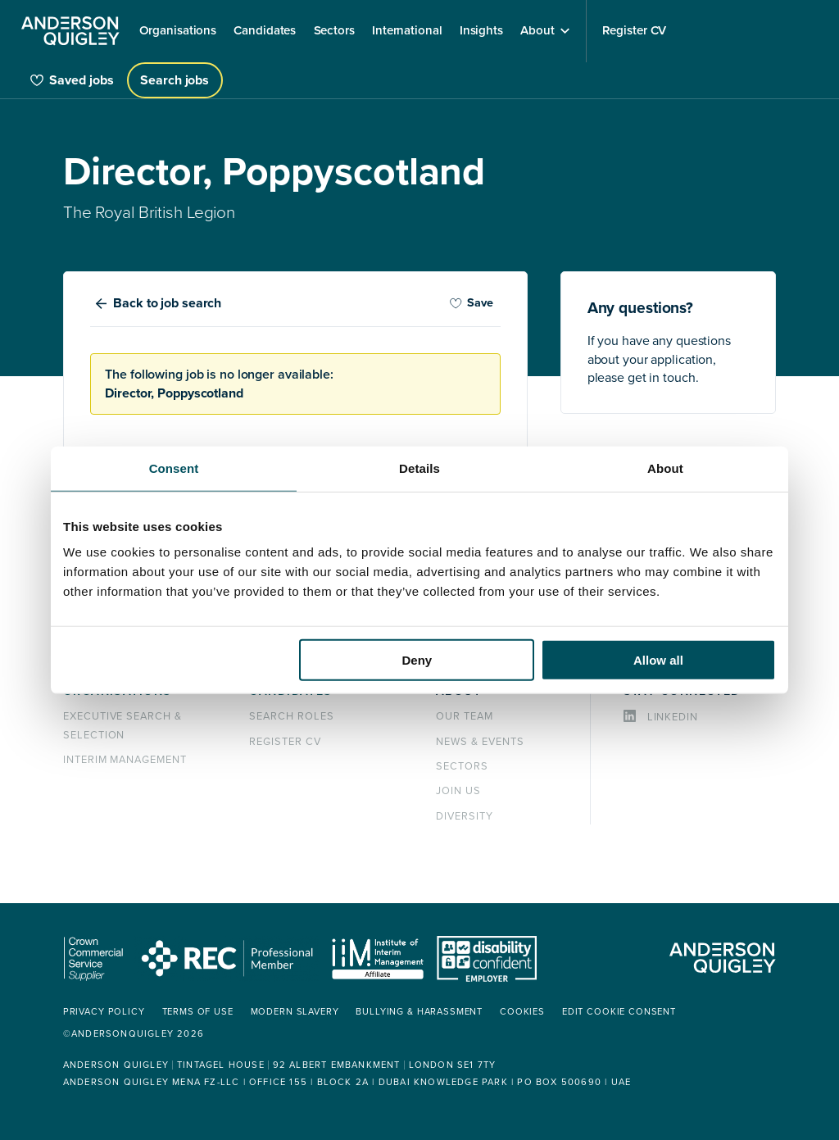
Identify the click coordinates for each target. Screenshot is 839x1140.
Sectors (462, 766)
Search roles (291, 716)
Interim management (125, 759)
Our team (464, 716)
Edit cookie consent (619, 1011)
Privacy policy (104, 1011)
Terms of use (198, 1011)
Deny (417, 660)
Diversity (464, 816)
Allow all (658, 660)
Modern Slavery (295, 1011)
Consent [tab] (174, 468)
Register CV (285, 741)
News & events (480, 741)
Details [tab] (419, 468)
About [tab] (665, 468)
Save (471, 303)
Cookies (522, 1011)
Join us (458, 790)
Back (167, 303)
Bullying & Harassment (419, 1011)
